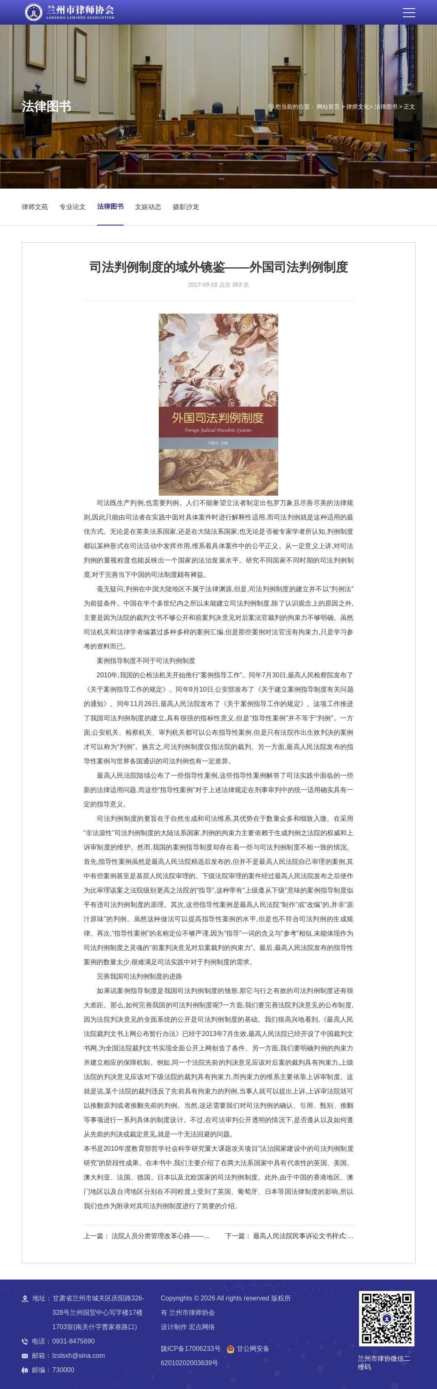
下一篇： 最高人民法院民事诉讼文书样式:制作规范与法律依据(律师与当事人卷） (289, 1237)
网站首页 (328, 106)
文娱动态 (148, 206)
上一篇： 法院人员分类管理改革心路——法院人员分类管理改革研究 (147, 1237)
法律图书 (386, 106)
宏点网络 (202, 1326)
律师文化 (357, 106)
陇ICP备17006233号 (191, 1348)
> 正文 (407, 106)
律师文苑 (35, 206)
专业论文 (72, 206)
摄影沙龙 (186, 206)
